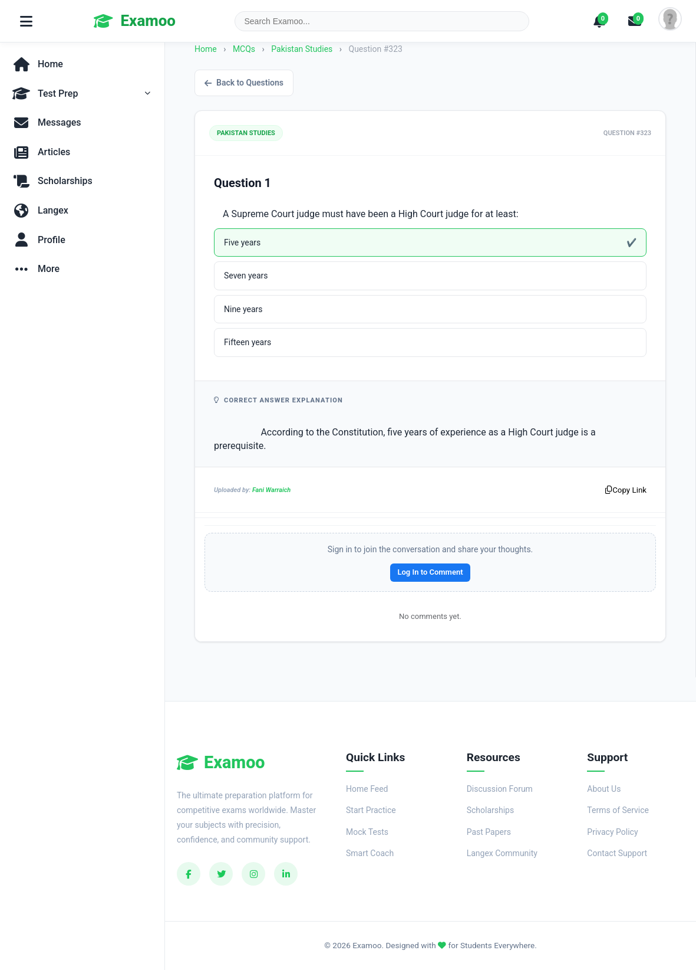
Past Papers (489, 832)
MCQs (244, 49)
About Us (604, 789)
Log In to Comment (430, 572)
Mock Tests (367, 832)
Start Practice (371, 810)
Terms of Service (618, 810)
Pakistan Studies (303, 49)
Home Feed (367, 789)
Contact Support (617, 853)
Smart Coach (370, 853)
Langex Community (502, 853)
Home (205, 49)
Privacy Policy (612, 832)
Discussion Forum (500, 789)
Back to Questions (243, 82)
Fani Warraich (271, 490)
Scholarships (490, 810)
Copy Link (625, 490)
